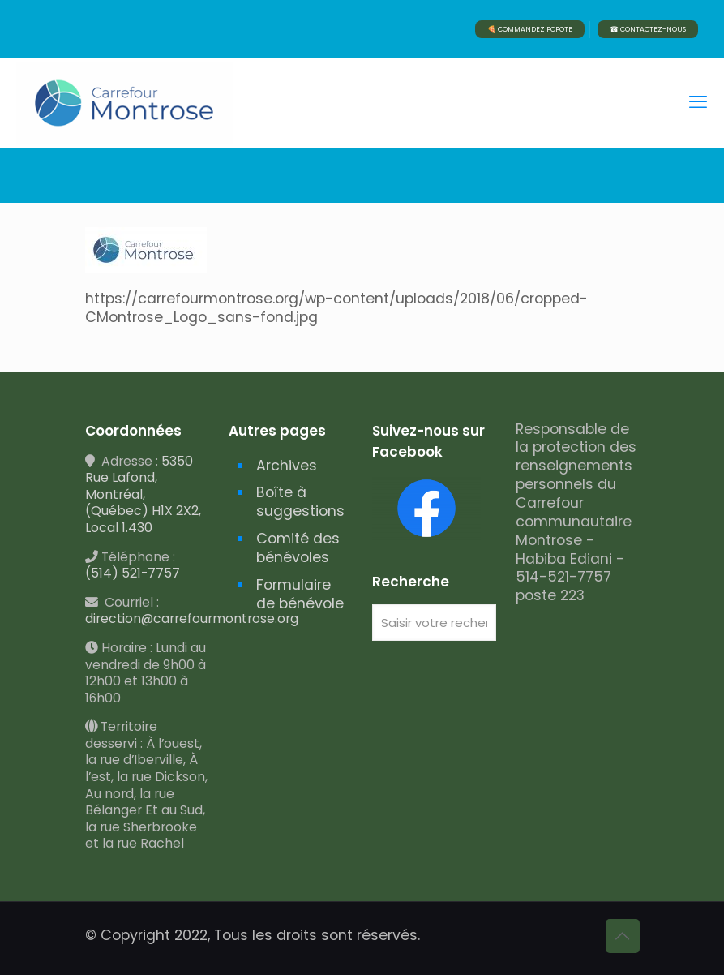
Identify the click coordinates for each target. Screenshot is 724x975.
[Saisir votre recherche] (434, 622)
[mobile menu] (698, 102)
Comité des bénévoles (298, 548)
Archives (286, 465)
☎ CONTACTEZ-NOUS (648, 29)
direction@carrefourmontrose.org (191, 618)
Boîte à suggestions (300, 502)
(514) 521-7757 (132, 573)
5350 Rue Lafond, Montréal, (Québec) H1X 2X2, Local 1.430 (143, 494)
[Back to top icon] (623, 936)
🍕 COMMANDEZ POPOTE (529, 29)
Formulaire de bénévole (300, 594)
